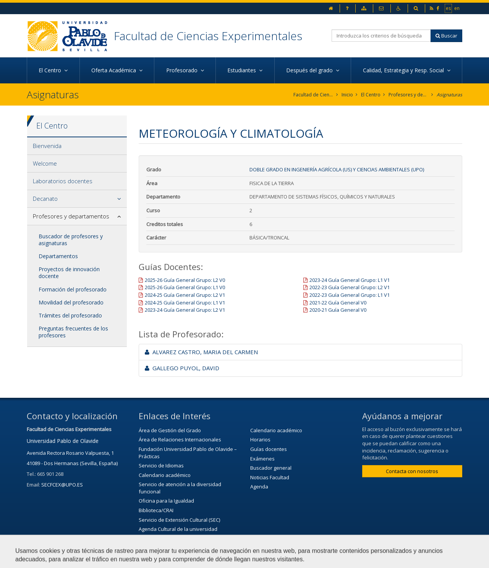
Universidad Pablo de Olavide (63, 440)
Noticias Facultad (269, 477)
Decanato (45, 198)
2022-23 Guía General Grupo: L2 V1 (349, 287)
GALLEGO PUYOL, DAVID (182, 368)
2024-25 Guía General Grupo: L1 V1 (185, 302)
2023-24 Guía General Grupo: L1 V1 (349, 280)
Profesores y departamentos (409, 94)
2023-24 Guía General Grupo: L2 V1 (185, 309)
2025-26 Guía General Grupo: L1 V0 (185, 287)
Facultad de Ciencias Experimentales (208, 36)
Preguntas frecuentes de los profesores (73, 332)
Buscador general (270, 467)
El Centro (371, 94)
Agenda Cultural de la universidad (178, 529)
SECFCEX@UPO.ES (62, 484)
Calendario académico (165, 475)
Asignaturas (449, 94)
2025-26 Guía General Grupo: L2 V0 (185, 280)
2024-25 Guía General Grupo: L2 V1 (185, 294)
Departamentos (58, 256)
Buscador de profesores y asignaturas (71, 240)
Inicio (347, 94)
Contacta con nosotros (412, 471)
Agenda (259, 486)
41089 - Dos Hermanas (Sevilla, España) (72, 463)
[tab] (77, 146)
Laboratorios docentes (62, 181)
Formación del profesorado (73, 289)
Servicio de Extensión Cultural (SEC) (179, 519)
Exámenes (262, 458)
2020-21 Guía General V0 (337, 309)
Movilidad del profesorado (71, 302)
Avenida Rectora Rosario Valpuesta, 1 (70, 452)
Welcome (45, 163)
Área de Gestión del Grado (170, 430)
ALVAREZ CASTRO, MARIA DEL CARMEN (201, 352)
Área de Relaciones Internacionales (180, 439)
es (449, 8)
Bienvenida (47, 146)
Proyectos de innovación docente (69, 272)
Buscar (446, 35)
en (457, 8)
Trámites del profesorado (70, 315)
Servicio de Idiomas (161, 465)
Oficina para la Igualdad (166, 500)
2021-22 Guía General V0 (337, 302)
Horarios (260, 439)
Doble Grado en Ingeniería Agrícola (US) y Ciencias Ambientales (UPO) (336, 169)
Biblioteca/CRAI (156, 510)
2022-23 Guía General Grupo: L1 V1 (349, 294)
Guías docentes (268, 449)
